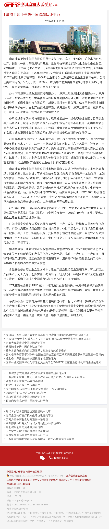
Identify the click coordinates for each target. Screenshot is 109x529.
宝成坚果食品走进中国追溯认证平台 (27, 435)
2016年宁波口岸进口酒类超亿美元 (26, 392)
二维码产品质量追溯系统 (19, 480)
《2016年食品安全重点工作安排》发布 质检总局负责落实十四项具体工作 (48, 338)
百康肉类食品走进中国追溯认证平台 (27, 400)
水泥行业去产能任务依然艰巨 (23, 385)
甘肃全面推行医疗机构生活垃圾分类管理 (29, 415)
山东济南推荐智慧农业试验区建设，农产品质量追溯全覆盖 (40, 439)
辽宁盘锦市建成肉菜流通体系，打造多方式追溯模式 (36, 350)
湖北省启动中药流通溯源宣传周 (24, 427)
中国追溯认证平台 (65, 480)
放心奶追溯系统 (83, 480)
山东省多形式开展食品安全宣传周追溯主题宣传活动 (36, 373)
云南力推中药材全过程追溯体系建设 (27, 419)
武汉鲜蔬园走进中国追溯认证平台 (25, 396)
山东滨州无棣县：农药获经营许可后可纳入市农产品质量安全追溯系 (45, 377)
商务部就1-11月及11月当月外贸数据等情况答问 (33, 423)
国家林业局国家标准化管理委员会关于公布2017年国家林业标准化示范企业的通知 (53, 362)
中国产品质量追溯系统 (75, 475)
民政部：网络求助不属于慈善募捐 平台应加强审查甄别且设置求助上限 (47, 335)
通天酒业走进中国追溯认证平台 (24, 346)
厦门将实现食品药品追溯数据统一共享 (28, 411)
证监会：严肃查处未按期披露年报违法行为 (31, 358)
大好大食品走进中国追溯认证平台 (25, 342)
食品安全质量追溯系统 (44, 480)
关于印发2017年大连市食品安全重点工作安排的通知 (36, 389)
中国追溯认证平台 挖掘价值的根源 (24, 471)
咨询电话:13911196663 (19, 484)
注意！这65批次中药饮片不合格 (24, 381)
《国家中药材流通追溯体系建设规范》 (28, 431)
